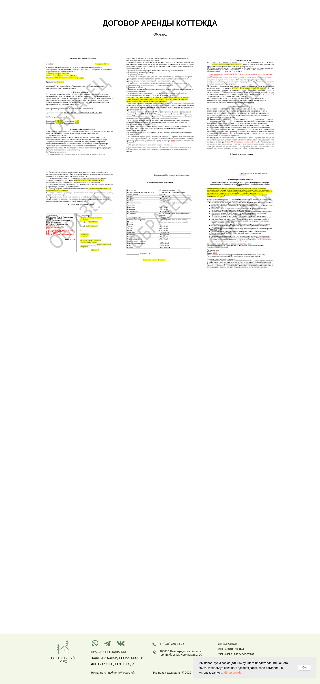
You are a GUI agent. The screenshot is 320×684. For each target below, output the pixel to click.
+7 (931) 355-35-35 (172, 643)
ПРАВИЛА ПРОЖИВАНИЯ (108, 652)
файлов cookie (231, 672)
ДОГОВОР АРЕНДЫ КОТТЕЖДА (112, 664)
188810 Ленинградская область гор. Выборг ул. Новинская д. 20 (181, 653)
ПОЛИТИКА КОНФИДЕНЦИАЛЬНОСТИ (117, 657)
